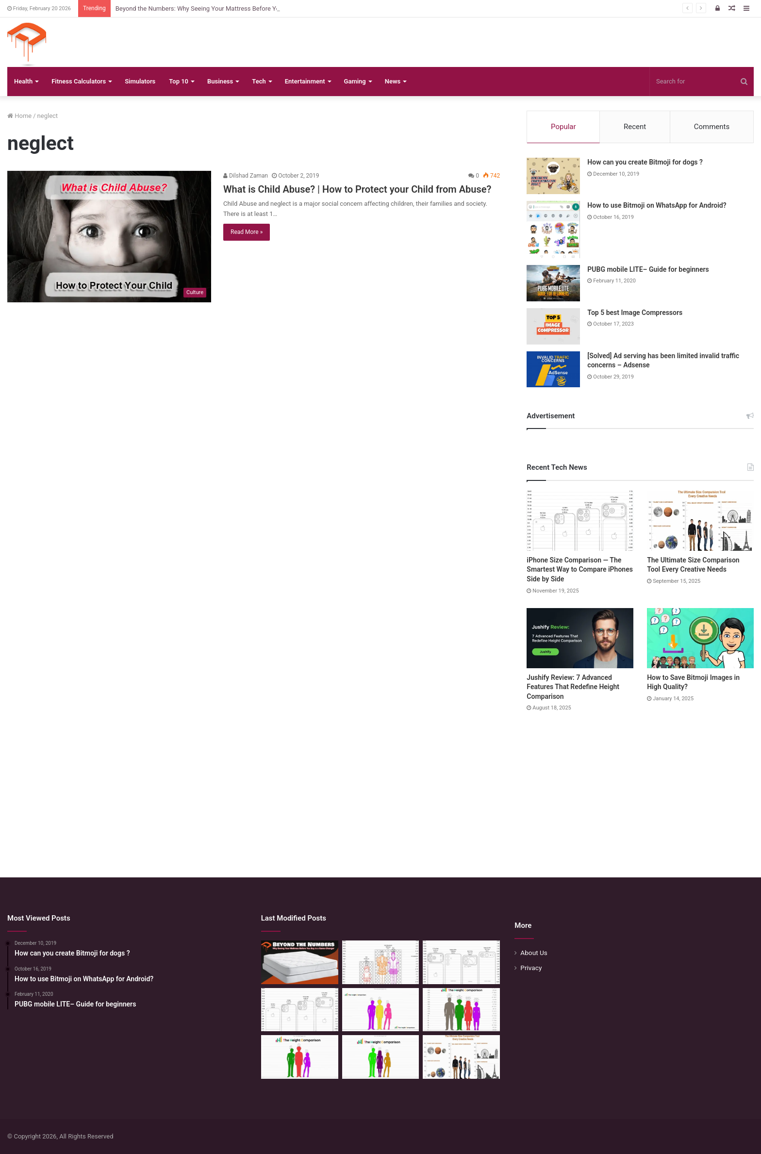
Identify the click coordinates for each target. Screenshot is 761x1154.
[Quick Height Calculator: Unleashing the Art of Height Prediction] (461, 1010)
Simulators (140, 81)
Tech (258, 81)
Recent (635, 126)
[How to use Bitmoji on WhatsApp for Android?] (553, 229)
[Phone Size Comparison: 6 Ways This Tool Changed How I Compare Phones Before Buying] (461, 962)
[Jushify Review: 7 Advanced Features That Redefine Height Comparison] (580, 638)
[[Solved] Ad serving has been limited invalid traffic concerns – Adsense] (553, 369)
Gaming (355, 81)
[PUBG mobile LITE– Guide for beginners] (553, 283)
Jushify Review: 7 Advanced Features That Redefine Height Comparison (573, 687)
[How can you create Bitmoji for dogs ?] (553, 176)
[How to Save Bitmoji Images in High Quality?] (700, 638)
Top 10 (178, 81)
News (392, 81)
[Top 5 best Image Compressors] (553, 326)
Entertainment (305, 81)
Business (220, 81)
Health (23, 81)
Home (19, 115)
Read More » (247, 232)
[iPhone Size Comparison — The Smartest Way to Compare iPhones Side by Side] (580, 521)
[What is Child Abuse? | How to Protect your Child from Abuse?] (109, 236)
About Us (533, 952)
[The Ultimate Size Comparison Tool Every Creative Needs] (700, 521)
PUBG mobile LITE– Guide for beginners (648, 269)
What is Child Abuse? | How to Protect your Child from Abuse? (357, 189)
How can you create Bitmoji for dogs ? (645, 162)
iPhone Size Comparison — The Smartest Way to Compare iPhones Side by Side (580, 569)
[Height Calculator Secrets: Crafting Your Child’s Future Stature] (380, 1010)
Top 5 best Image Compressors (634, 312)
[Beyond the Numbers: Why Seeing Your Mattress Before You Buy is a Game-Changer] (299, 962)
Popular (563, 126)
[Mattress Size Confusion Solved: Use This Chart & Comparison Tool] (380, 962)
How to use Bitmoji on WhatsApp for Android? (656, 205)
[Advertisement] (380, 785)
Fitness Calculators (78, 81)
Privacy (531, 968)
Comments (712, 126)
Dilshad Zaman (245, 175)
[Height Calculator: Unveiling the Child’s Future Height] (380, 1057)
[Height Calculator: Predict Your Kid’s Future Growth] (299, 1057)
